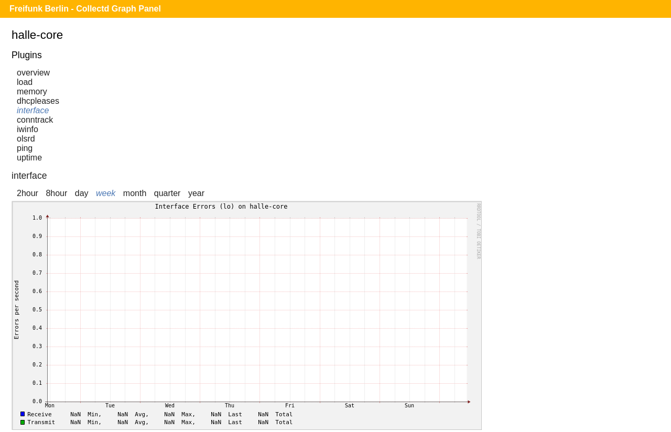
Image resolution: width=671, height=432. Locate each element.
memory (32, 91)
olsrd (26, 138)
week (105, 193)
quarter (167, 193)
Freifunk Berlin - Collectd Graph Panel (85, 8)
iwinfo (27, 129)
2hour (27, 193)
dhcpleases (38, 100)
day (82, 193)
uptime (29, 157)
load (25, 82)
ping (25, 148)
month (134, 193)
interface (33, 110)
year (196, 193)
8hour (56, 193)
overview (33, 72)
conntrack (35, 119)
